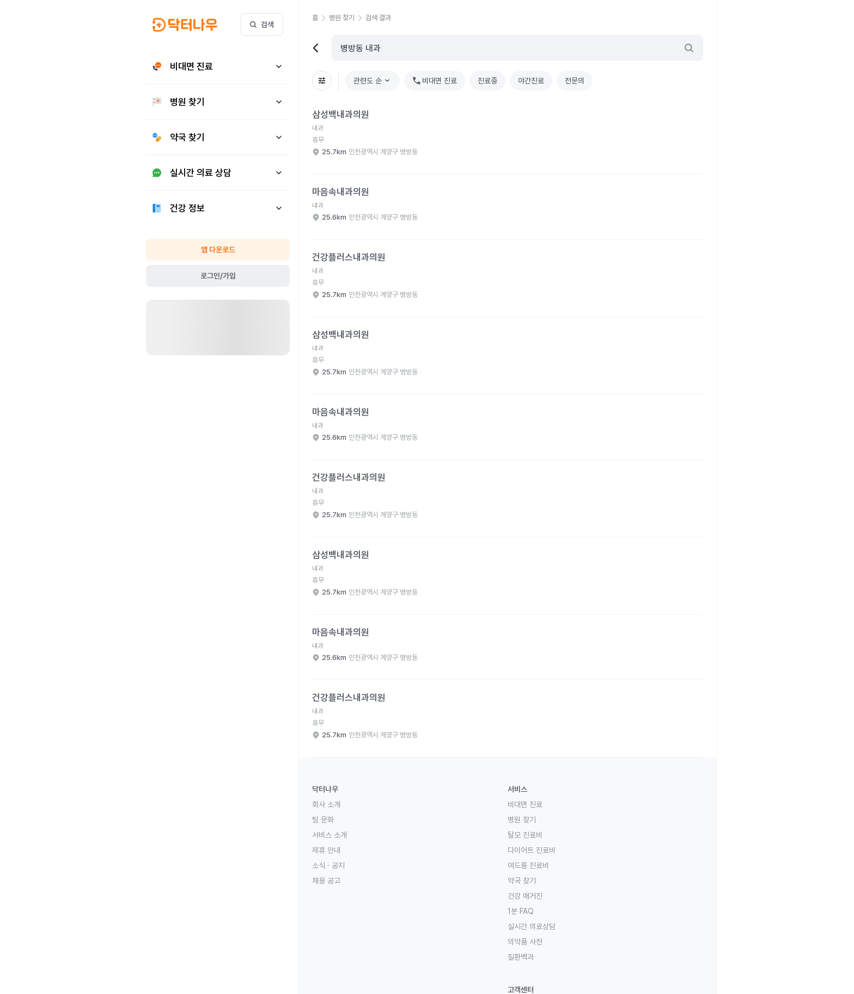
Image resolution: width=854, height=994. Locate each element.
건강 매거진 (525, 896)
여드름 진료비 (528, 865)
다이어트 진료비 (532, 850)
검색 (262, 24)
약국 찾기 (522, 880)
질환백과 (521, 957)
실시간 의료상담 (532, 926)
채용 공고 (326, 880)
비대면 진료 (525, 804)
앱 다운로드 (218, 249)
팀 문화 (323, 819)
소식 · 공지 (328, 865)
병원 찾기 (522, 819)
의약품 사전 (525, 941)
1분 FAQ (521, 911)
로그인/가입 (218, 275)
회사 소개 (326, 804)
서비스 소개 (329, 835)
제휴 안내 (326, 850)
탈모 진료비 (525, 835)
